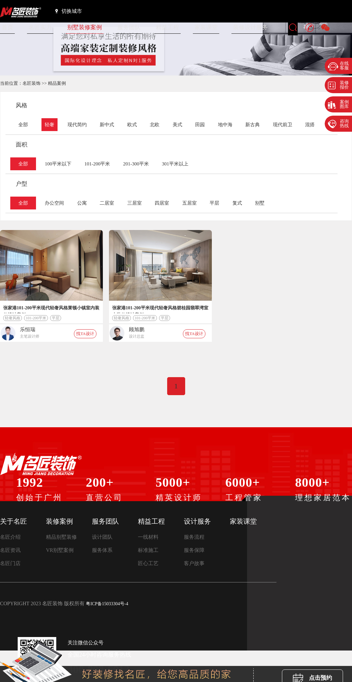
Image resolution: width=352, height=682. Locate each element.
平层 (214, 203)
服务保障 (194, 550)
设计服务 (197, 521)
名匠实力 (40, 27)
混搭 (310, 124)
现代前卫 (282, 124)
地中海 (225, 124)
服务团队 (128, 27)
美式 (177, 124)
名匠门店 (10, 563)
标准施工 (148, 550)
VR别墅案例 (60, 550)
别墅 (260, 203)
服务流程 (194, 537)
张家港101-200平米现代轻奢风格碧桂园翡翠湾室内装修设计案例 (160, 309)
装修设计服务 (250, 27)
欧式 (132, 124)
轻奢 (49, 124)
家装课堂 (206, 27)
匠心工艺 (148, 563)
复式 (237, 203)
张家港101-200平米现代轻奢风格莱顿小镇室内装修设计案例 (51, 309)
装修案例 (59, 521)
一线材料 (148, 537)
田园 (200, 124)
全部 (23, 124)
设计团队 (102, 537)
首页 (7, 27)
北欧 (154, 124)
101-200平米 (97, 163)
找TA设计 (85, 333)
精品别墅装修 (61, 537)
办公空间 (54, 203)
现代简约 (77, 124)
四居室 (162, 203)
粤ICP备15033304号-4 (107, 603)
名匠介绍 (10, 537)
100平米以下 (58, 163)
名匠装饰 (32, 83)
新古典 (252, 124)
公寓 (82, 203)
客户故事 (194, 563)
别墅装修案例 (84, 27)
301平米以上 (175, 163)
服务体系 (102, 550)
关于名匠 (13, 521)
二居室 (107, 203)
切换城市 (68, 11)
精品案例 (57, 83)
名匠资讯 (10, 550)
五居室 (189, 203)
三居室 (134, 203)
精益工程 (167, 27)
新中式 (107, 124)
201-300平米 (136, 163)
